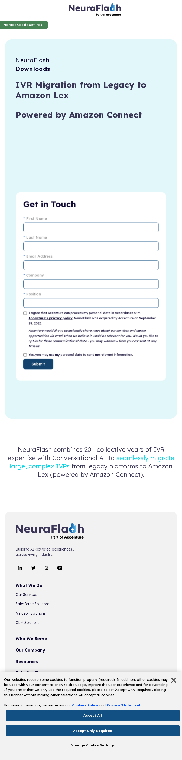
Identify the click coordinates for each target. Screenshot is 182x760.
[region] (91, 716)
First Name (37, 222)
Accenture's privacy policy (52, 317)
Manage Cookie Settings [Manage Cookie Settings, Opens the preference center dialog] (93, 745)
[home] (95, 10)
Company (36, 276)
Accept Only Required (92, 730)
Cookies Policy (85, 705)
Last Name (37, 240)
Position (34, 294)
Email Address (40, 258)
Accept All (92, 715)
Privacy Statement (123, 705)
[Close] (173, 680)
